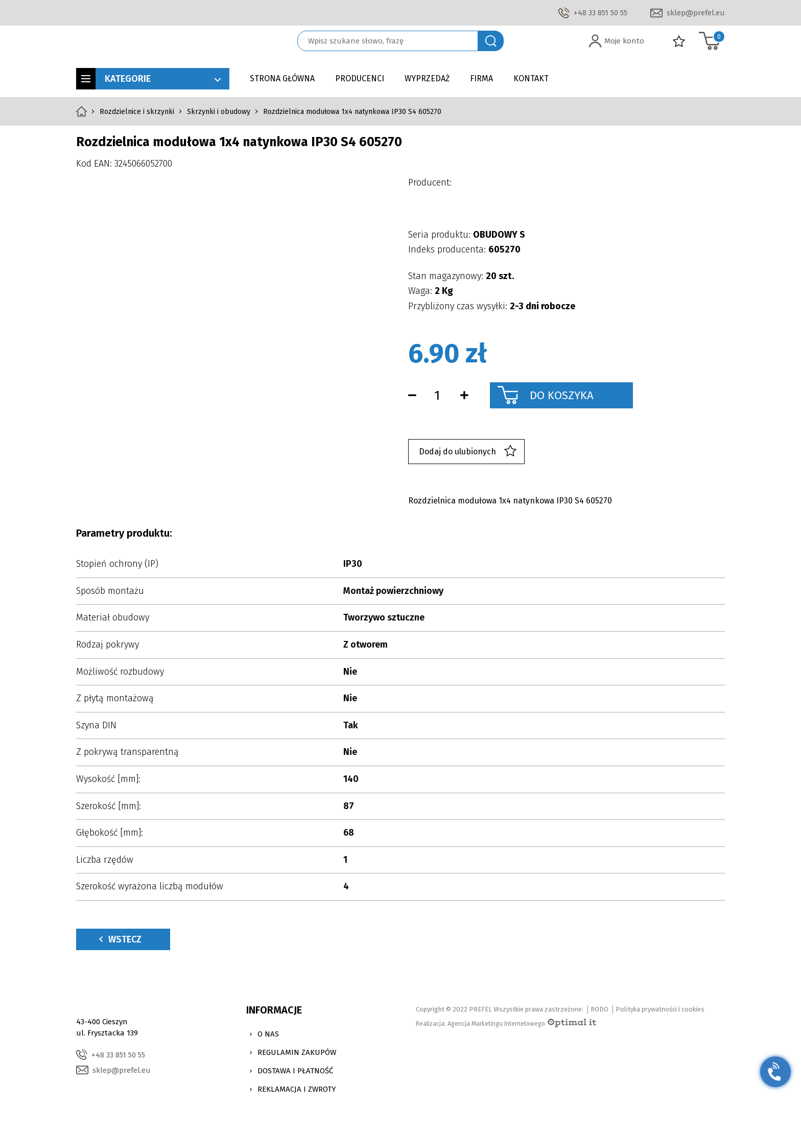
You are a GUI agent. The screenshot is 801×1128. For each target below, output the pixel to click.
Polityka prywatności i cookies (660, 1009)
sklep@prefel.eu (696, 12)
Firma (481, 78)
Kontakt (531, 78)
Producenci (359, 78)
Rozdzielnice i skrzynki (137, 111)
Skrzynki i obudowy (218, 111)
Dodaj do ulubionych (467, 452)
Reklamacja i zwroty (296, 1089)
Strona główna (282, 78)
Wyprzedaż (427, 78)
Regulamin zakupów (296, 1052)
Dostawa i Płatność (295, 1070)
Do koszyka (562, 395)
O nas (268, 1034)
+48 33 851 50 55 (600, 12)
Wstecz (120, 939)
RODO (599, 1009)
